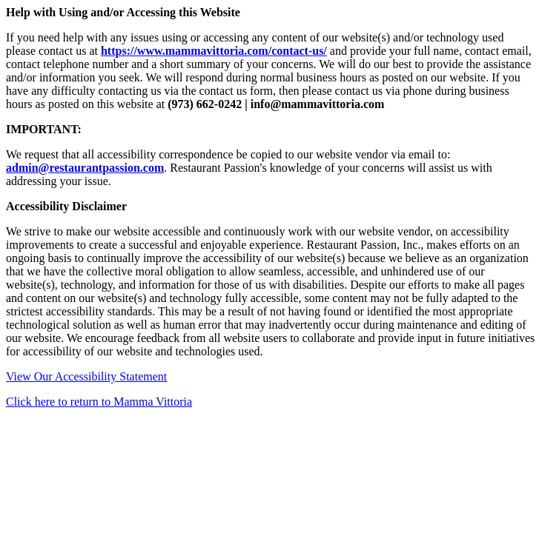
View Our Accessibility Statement (86, 376)
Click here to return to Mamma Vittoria (99, 401)
